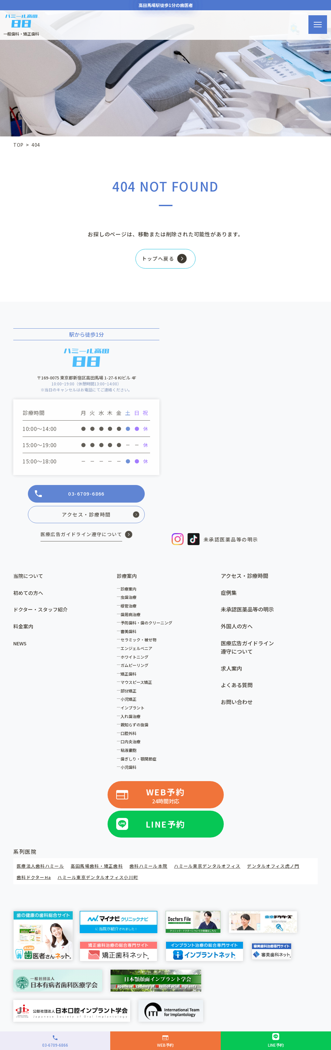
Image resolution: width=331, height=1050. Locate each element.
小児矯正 (130, 701)
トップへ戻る (155, 260)
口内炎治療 (132, 744)
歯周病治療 (132, 616)
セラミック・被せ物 (140, 642)
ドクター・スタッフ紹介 (42, 611)
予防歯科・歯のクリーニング (148, 625)
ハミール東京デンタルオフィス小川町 (167, 878)
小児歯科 (130, 769)
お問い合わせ (237, 704)
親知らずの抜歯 (136, 727)
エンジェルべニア (138, 650)
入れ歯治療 (132, 718)
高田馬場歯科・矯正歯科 (102, 867)
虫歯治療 (130, 599)
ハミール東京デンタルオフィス (221, 867)
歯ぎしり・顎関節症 (140, 761)
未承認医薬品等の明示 (247, 611)
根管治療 (130, 608)
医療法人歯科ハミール (42, 867)
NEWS (21, 645)
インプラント (134, 710)
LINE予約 (166, 825)
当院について (29, 578)
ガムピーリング (136, 667)
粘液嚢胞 (130, 752)
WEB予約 (166, 798)
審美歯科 (130, 633)
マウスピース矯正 (138, 684)
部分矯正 (130, 693)
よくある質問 (237, 687)
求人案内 (231, 671)
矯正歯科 (130, 676)
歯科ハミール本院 (157, 867)
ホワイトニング (136, 659)
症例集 (229, 595)
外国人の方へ (237, 628)
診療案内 (130, 591)
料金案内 (24, 628)
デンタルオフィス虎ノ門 (45, 878)
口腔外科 (130, 735)
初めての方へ (29, 595)
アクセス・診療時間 (244, 578)
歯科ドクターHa (98, 878)
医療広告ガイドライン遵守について (247, 649)
